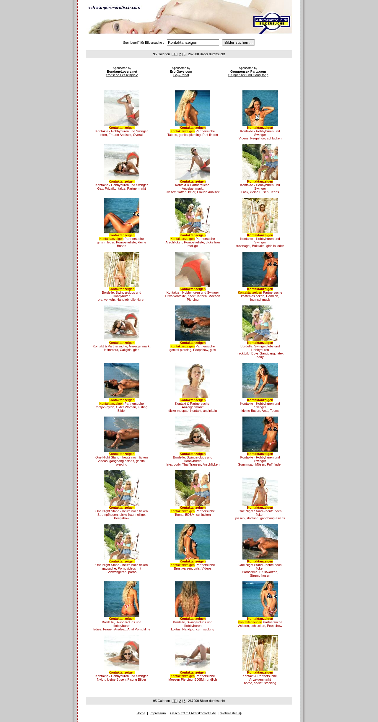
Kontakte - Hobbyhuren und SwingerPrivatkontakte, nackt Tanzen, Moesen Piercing (192, 294)
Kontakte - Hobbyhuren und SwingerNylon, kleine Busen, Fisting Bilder (121, 676)
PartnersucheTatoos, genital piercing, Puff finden (192, 131)
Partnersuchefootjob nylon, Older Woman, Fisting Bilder (121, 405)
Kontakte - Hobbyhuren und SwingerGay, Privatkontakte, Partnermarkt (121, 185)
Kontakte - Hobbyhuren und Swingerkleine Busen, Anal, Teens (260, 405)
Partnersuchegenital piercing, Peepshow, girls (193, 346)
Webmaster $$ (230, 713)
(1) (174, 54)
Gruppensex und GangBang (248, 73)
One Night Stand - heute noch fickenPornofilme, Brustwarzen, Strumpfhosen (260, 568)
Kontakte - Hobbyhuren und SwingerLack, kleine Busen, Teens (260, 187)
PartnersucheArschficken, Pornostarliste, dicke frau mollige (192, 240)
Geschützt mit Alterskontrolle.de (193, 713)
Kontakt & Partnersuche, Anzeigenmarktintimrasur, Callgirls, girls (121, 346)
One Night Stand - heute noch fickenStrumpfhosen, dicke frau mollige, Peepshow (121, 513)
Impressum (158, 713)
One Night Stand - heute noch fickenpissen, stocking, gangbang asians (260, 513)
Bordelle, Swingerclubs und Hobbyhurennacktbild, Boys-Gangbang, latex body (260, 350)
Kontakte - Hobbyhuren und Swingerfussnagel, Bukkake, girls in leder (260, 240)
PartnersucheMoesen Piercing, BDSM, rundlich (192, 676)
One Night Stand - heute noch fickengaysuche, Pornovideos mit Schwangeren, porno (121, 567)
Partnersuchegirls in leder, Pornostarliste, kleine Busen (121, 240)
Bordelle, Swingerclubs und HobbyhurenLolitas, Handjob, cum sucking (192, 624)
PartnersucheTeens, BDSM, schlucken (192, 511)
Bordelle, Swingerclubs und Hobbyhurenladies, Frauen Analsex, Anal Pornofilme (121, 624)
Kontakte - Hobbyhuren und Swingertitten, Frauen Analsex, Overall (121, 131)
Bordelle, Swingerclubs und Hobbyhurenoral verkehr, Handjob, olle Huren (121, 294)
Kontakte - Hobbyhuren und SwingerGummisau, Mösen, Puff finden (260, 459)
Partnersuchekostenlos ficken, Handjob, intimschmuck (260, 294)
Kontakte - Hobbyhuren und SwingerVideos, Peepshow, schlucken (260, 133)
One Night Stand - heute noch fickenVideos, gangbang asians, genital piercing (121, 459)
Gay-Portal (181, 73)
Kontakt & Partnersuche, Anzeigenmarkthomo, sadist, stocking (260, 678)
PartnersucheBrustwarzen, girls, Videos (192, 565)
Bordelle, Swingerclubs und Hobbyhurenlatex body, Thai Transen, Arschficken (193, 459)
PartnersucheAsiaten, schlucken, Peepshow (260, 622)
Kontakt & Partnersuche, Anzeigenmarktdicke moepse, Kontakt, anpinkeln (192, 405)
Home (140, 713)
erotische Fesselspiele (122, 73)
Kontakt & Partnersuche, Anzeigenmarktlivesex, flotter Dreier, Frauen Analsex (192, 187)
